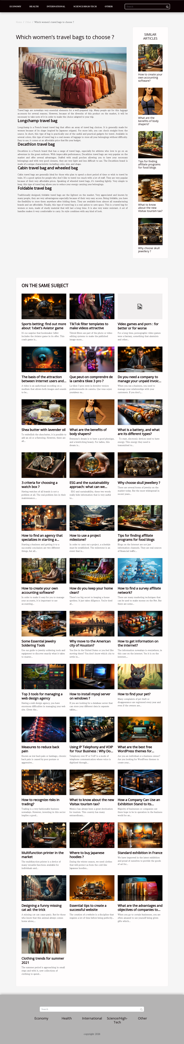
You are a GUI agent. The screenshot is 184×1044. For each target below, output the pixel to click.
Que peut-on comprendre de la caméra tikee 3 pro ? (91, 379)
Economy (15, 6)
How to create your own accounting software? (150, 77)
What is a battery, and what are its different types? (139, 431)
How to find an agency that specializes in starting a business (42, 539)
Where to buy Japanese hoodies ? (87, 854)
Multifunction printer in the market (43, 854)
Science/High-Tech (85, 6)
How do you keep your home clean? (91, 590)
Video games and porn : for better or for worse (138, 326)
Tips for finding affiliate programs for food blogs (149, 164)
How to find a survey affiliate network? (139, 590)
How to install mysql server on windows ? (90, 696)
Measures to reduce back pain (40, 749)
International (56, 6)
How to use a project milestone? (85, 537)
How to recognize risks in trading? (40, 801)
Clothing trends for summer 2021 (43, 960)
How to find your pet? (134, 694)
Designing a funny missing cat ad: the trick (42, 907)
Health (34, 6)
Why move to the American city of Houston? (90, 643)
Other (109, 6)
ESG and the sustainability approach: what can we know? (89, 486)
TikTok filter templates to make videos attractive (89, 326)
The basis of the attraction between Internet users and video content (43, 381)
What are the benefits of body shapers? (148, 121)
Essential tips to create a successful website (88, 907)
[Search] (147, 6)
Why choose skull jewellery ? (149, 249)
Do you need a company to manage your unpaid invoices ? (140, 381)
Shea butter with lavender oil (43, 429)
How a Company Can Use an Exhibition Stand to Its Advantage (139, 803)
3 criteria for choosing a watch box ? (39, 484)
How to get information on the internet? (138, 643)
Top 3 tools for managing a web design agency (42, 696)
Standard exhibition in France (140, 852)
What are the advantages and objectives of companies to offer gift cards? (140, 909)
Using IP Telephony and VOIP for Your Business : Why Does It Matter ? (92, 751)
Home (19, 22)
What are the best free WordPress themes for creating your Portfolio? (136, 751)
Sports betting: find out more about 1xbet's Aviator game (44, 326)
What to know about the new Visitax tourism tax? (150, 208)
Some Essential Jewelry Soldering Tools (39, 643)
